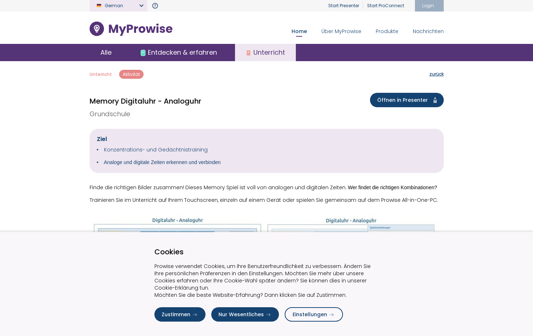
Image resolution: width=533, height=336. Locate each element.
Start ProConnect (385, 6)
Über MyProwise (341, 31)
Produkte (387, 31)
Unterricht (101, 74)
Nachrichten (428, 31)
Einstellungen (314, 314)
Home (299, 31)
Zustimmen (180, 314)
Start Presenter (343, 6)
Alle (106, 52)
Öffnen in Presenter (408, 100)
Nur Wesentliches (245, 314)
